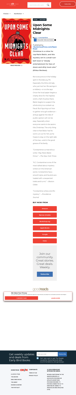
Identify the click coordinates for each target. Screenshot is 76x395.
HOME (36, 20)
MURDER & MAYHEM (16, 385)
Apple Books (44, 228)
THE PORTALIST (15, 387)
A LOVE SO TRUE (15, 374)
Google (45, 234)
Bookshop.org (45, 221)
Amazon (45, 209)
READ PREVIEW (16, 65)
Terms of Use (33, 373)
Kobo (45, 241)
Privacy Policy (33, 375)
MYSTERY (43, 20)
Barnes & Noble (44, 215)
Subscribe (67, 4)
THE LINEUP (14, 382)
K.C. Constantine (41, 38)
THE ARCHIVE (14, 377)
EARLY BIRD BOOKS (16, 379)
